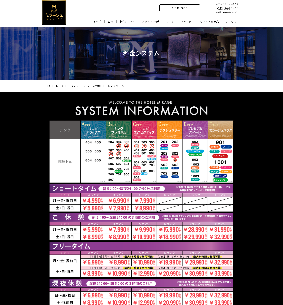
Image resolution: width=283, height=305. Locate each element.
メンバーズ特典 (151, 21)
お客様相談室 (179, 8)
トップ (97, 21)
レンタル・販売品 (208, 21)
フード (170, 21)
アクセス (231, 21)
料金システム (127, 21)
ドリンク (186, 21)
